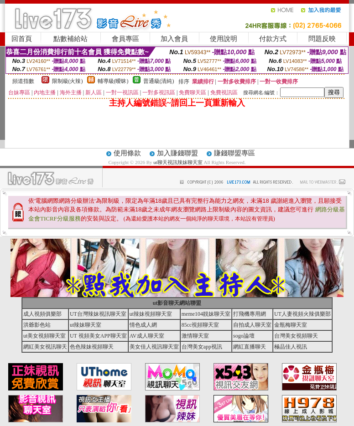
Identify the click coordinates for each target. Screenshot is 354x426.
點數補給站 (70, 38)
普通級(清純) (158, 81)
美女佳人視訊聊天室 (154, 347)
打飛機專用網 (249, 314)
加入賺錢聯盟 (177, 153)
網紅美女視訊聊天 (45, 347)
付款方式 (272, 38)
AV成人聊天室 (147, 336)
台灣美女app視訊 (202, 347)
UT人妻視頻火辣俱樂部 (302, 314)
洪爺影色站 (37, 325)
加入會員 (174, 38)
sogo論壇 (244, 336)
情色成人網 (143, 325)
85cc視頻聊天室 (200, 325)
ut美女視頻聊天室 (44, 336)
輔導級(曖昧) (113, 81)
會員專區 (125, 38)
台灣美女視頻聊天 (296, 336)
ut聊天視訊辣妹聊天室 (178, 162)
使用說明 (223, 38)
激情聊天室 (195, 336)
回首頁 (21, 38)
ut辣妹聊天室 (85, 325)
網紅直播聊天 (249, 347)
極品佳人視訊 (290, 347)
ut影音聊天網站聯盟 (177, 303)
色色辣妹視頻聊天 (92, 347)
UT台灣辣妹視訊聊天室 (98, 314)
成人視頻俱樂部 (42, 314)
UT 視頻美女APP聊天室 (98, 336)
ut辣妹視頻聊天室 (151, 314)
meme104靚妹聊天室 (206, 314)
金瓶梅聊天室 (290, 325)
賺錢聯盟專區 (234, 153)
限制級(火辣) (67, 81)
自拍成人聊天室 (252, 325)
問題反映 (322, 38)
